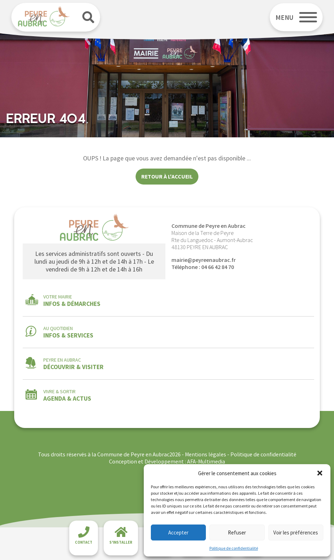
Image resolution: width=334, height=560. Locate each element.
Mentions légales (205, 454)
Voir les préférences (295, 532)
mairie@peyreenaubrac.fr (203, 259)
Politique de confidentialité (233, 548)
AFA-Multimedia (206, 461)
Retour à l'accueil (167, 176)
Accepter (178, 532)
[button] (319, 473)
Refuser (237, 532)
